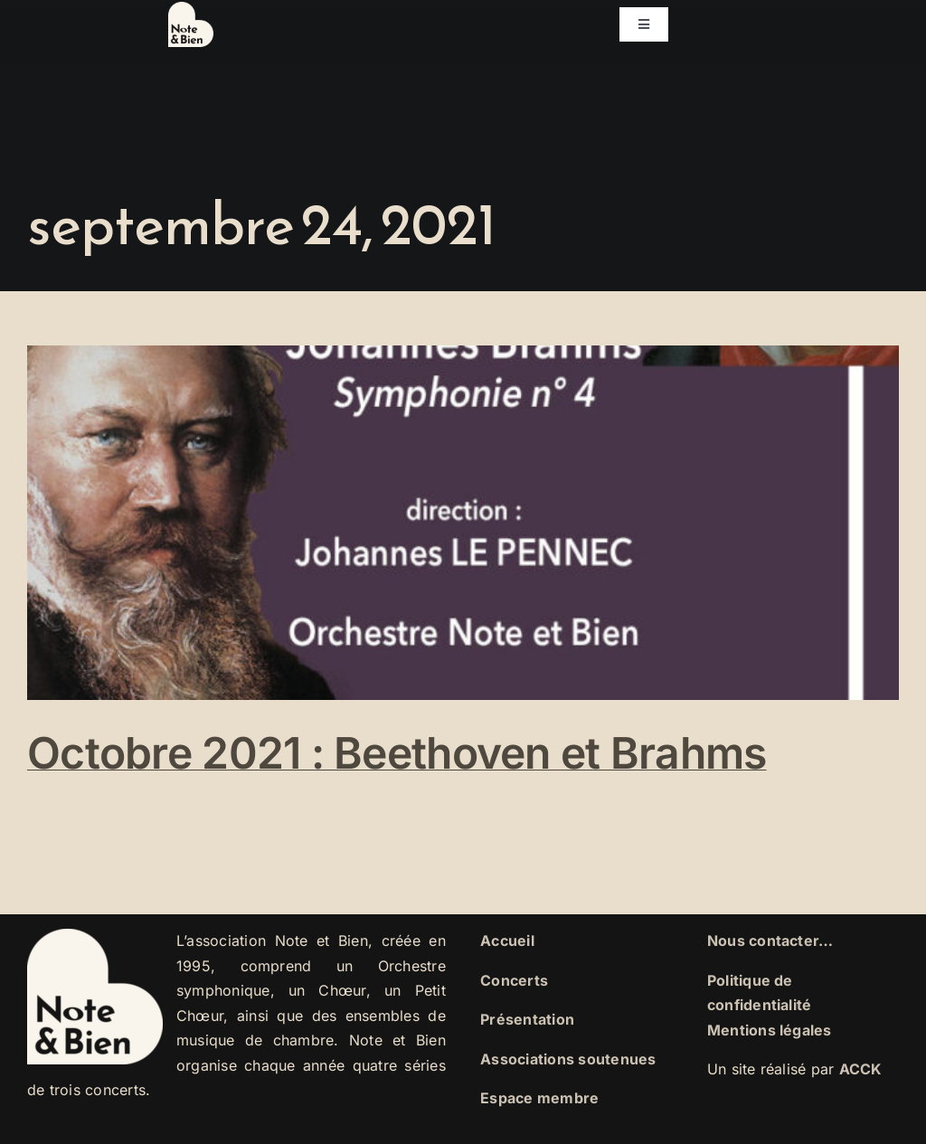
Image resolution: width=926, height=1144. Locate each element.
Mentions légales (769, 1030)
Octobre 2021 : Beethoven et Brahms (397, 753)
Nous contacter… (770, 940)
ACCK (861, 1069)
